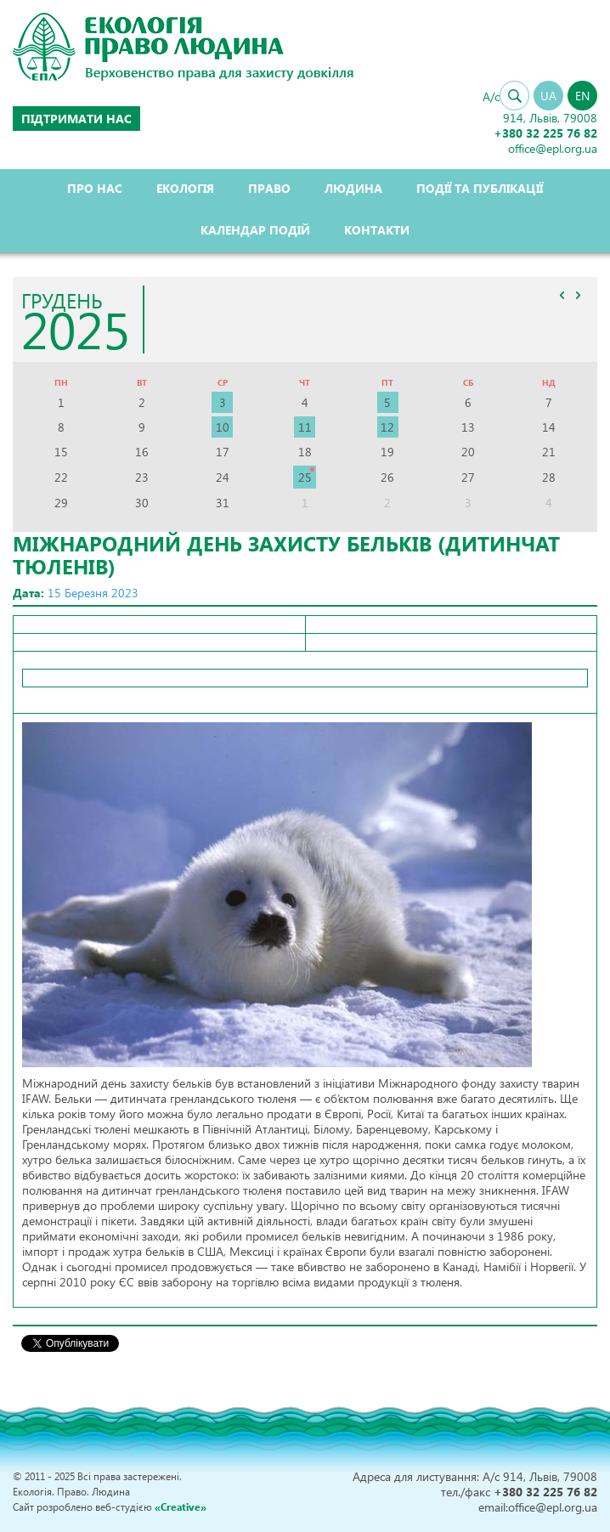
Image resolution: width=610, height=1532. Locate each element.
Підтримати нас (76, 118)
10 (222, 427)
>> (578, 295)
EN (582, 96)
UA (548, 96)
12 (387, 427)
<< (561, 295)
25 (305, 477)
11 (305, 427)
